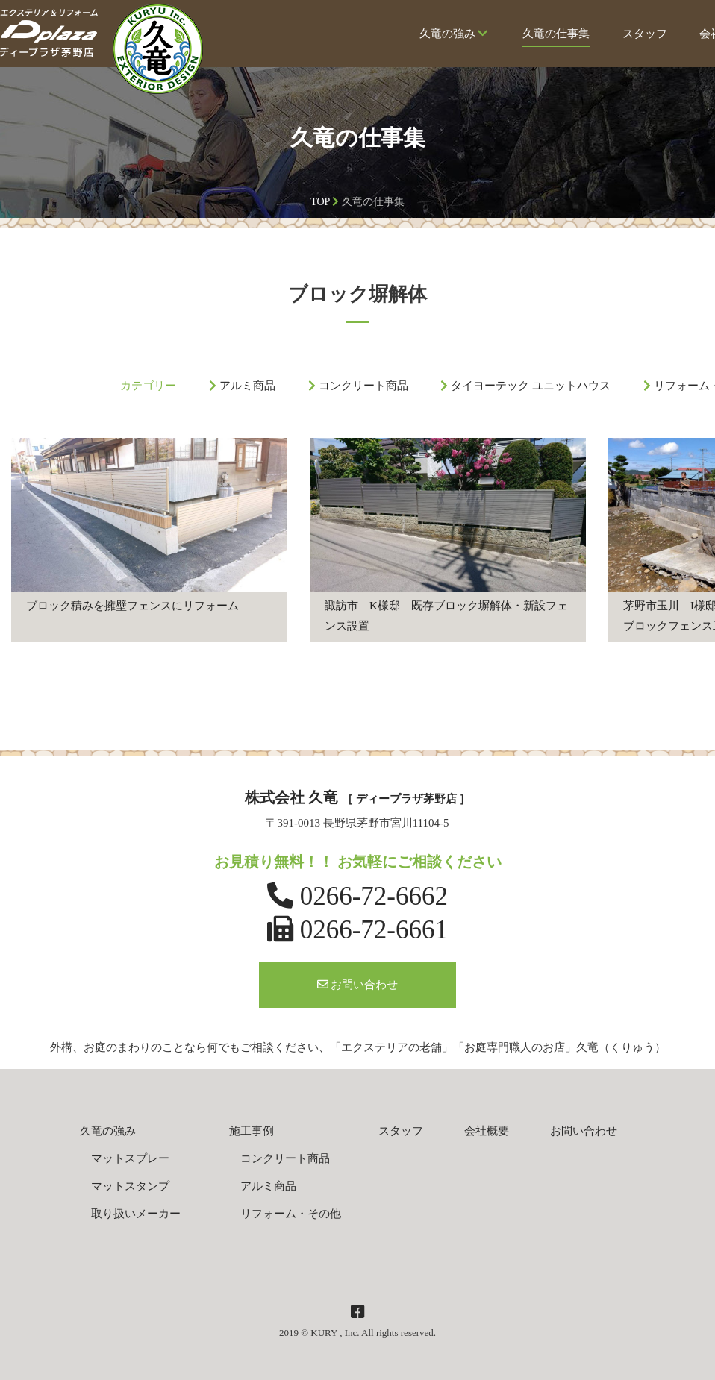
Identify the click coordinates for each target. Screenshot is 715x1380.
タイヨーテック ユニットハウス (531, 386)
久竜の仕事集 (556, 37)
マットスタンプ (130, 1186)
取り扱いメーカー (136, 1214)
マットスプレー (130, 1158)
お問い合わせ (358, 985)
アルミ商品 (247, 386)
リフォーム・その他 (290, 1214)
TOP (320, 201)
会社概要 (486, 1131)
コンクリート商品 (363, 386)
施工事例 (251, 1131)
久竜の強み (454, 37)
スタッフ (644, 37)
